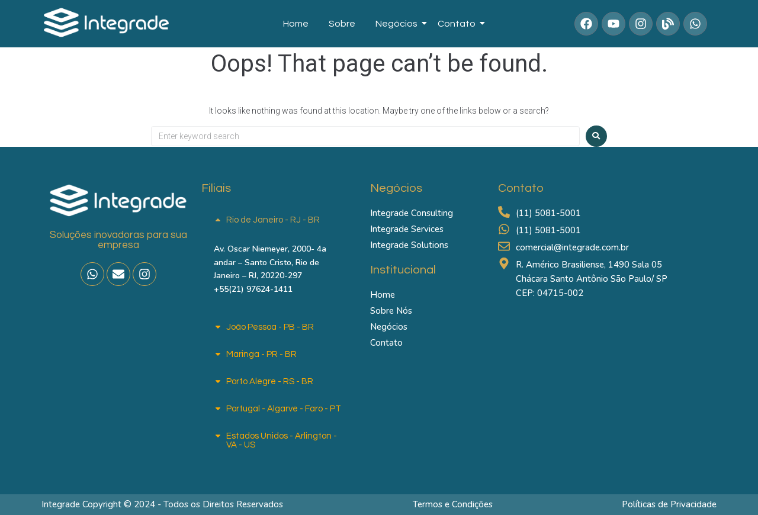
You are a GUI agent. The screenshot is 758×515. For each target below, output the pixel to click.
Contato (459, 23)
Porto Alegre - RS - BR (269, 381)
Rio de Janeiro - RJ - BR (273, 219)
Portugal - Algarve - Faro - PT (283, 408)
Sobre (342, 23)
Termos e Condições (453, 504)
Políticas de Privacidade (669, 504)
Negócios (398, 23)
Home (296, 23)
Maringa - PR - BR (261, 354)
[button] (280, 220)
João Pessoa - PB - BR (270, 327)
